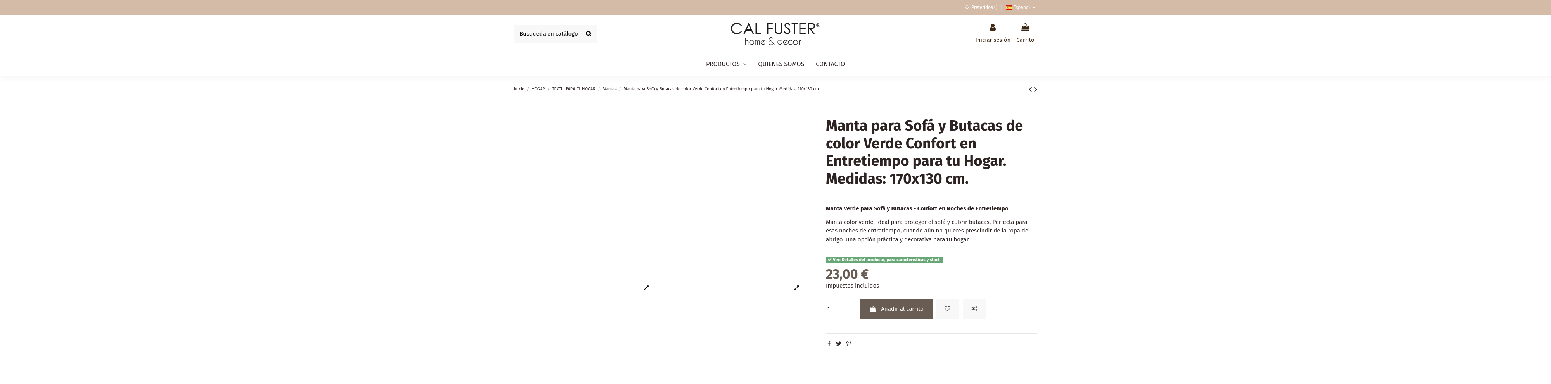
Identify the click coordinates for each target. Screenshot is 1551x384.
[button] (726, 64)
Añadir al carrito (896, 308)
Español (1021, 7)
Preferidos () (981, 7)
